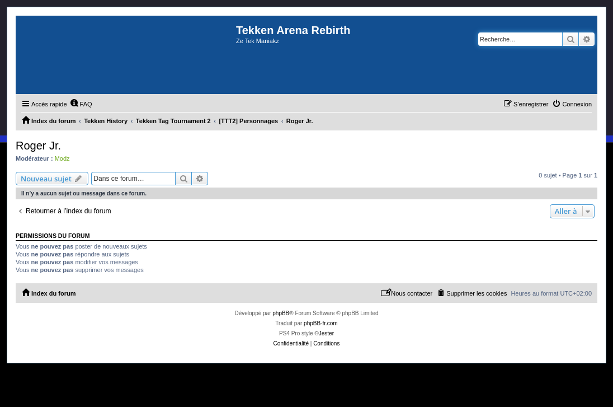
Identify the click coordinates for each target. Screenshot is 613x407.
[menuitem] (81, 104)
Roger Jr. (38, 145)
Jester (326, 333)
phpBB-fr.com (321, 323)
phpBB (280, 313)
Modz (62, 158)
